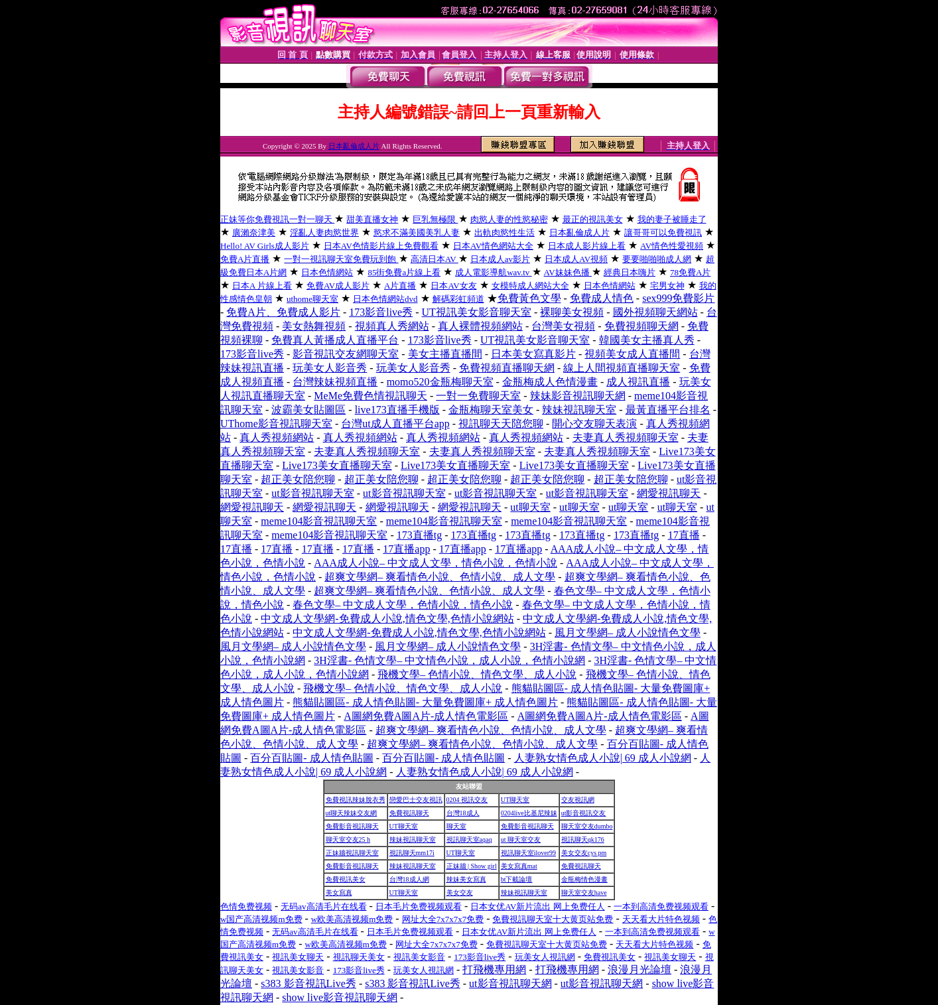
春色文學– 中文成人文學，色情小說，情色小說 (403, 604)
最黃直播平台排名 (668, 409)
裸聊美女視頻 (572, 312)
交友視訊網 (577, 799)
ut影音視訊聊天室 (312, 493)
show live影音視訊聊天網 (339, 997)
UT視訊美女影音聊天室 (476, 312)
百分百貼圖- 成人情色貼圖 (311, 758)
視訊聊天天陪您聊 (500, 423)
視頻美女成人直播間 (632, 354)
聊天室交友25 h (348, 839)
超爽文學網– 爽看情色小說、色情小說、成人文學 (439, 576)
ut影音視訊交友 (583, 813)
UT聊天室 (515, 799)
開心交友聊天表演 (594, 423)
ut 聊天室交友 (521, 839)
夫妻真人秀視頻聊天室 (625, 437)
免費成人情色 (602, 298)
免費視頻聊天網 (641, 326)
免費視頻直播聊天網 (507, 367)
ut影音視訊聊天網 (510, 983)
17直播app (406, 549)
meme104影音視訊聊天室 (319, 521)
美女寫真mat (519, 866)
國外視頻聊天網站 (655, 312)
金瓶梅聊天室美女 (490, 409)
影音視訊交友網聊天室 (346, 354)
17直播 (684, 535)
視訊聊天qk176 (582, 839)
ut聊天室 (530, 507)
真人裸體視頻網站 (480, 326)
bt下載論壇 (517, 879)
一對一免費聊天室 (478, 395)
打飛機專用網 (494, 969)
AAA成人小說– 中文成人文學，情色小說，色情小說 (435, 563)
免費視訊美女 (346, 879)
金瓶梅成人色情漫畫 (550, 381)
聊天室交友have (584, 892)
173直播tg (419, 535)
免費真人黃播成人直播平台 (335, 340)
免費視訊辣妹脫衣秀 (355, 799)
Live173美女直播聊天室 (336, 465)
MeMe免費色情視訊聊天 (370, 395)
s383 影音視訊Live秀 (308, 983)
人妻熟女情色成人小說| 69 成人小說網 (602, 758)
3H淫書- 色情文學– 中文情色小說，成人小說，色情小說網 (449, 660)
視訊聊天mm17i (412, 852)
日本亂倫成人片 (353, 146)
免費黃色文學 (529, 298)
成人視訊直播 (638, 381)
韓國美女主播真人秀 (647, 340)
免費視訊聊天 (409, 813)
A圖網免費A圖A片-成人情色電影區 (426, 716)
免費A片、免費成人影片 (283, 312)
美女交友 (459, 892)
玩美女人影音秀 (330, 367)
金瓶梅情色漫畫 (584, 879)
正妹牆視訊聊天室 (352, 852)
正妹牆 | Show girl (471, 866)
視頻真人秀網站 (392, 326)
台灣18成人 (463, 813)
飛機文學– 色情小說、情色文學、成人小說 (476, 674)
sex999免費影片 (678, 298)
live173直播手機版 (397, 409)
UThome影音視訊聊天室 (276, 423)
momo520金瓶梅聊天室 (440, 381)
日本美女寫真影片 (533, 354)
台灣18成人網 (409, 879)
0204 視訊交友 (467, 799)
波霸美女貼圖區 (308, 409)
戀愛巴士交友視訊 (415, 799)
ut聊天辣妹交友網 (351, 813)
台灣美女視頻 (563, 326)
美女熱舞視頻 (314, 326)
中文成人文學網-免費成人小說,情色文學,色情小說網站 (387, 618)
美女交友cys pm (584, 852)
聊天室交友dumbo (587, 826)
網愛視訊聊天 (669, 493)
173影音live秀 (381, 312)
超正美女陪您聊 (298, 479)
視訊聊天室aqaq (469, 839)
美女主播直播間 (445, 354)
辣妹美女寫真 (466, 879)
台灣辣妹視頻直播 (335, 381)
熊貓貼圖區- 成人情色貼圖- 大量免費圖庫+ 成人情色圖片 (425, 702)
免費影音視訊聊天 (352, 826)
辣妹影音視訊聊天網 (578, 395)
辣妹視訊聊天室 (579, 409)
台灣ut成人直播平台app (395, 423)
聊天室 (456, 826)
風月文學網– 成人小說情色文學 (628, 632)
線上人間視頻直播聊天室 (621, 367)
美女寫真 (339, 892)
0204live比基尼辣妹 (529, 813)
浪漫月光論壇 (639, 969)
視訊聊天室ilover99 (528, 852)
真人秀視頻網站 (276, 437)
